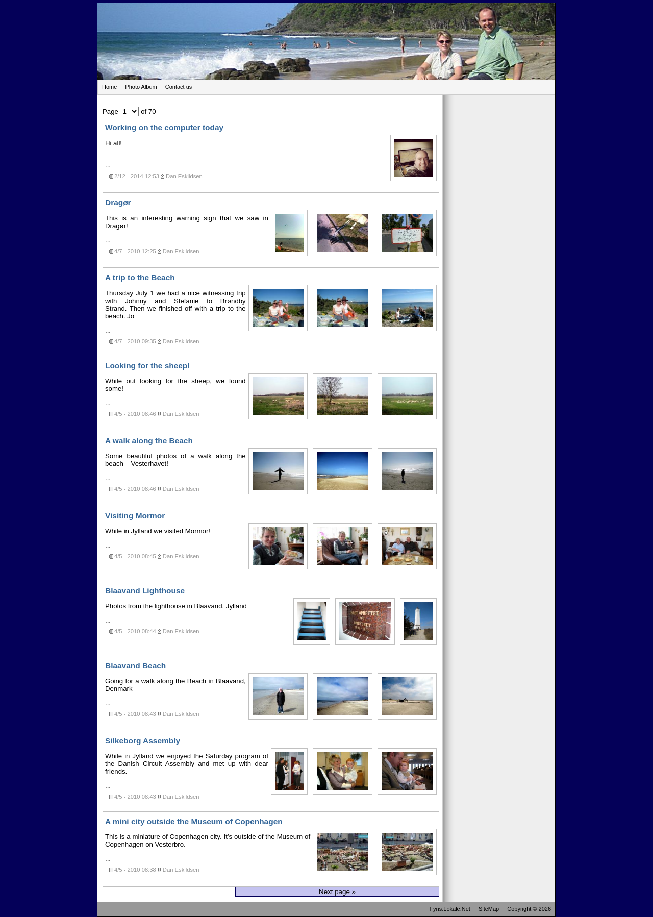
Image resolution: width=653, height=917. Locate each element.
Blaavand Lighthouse (145, 590)
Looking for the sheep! (147, 365)
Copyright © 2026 (529, 909)
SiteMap (489, 909)
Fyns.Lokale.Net (450, 909)
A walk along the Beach (149, 440)
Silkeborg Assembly (142, 740)
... (272, 153)
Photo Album (141, 87)
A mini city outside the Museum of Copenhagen (194, 821)
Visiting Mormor (135, 515)
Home (109, 87)
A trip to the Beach (140, 277)
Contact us (178, 87)
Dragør (118, 202)
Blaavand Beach (135, 665)
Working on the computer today (164, 127)
